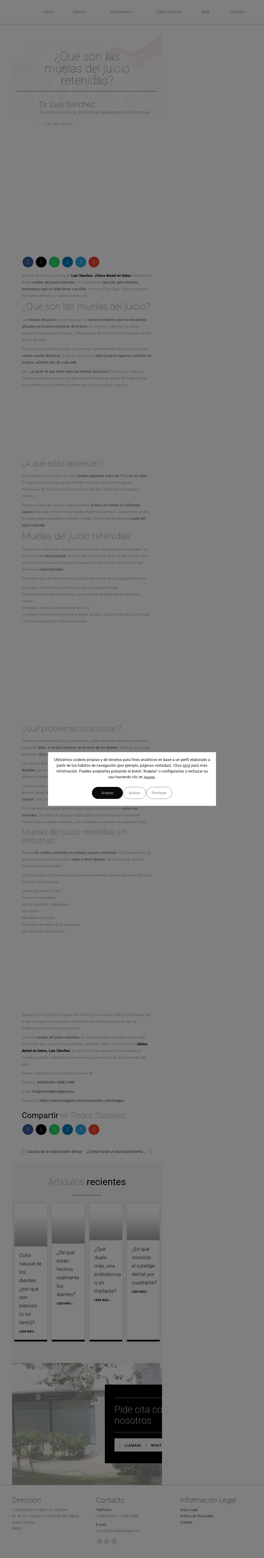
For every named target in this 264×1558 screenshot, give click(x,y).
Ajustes (149, 779)
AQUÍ (186, 767)
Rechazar (132, 793)
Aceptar (172, 793)
